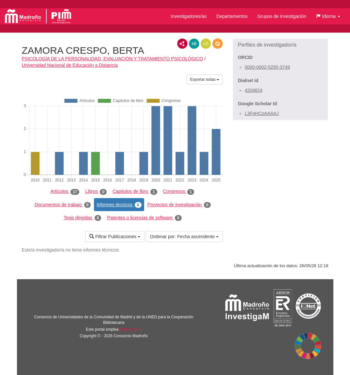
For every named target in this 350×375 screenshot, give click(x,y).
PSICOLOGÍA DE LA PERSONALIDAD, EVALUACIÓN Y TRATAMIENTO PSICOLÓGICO (112, 58)
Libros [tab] (96, 192)
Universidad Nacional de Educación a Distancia (70, 65)
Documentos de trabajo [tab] (63, 205)
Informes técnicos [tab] (119, 205)
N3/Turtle (206, 43)
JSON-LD (194, 43)
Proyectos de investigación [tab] (179, 205)
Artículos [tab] (65, 192)
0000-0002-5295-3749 (267, 67)
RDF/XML (182, 43)
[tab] (280, 45)
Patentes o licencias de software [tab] (144, 218)
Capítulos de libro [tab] (135, 192)
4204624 (254, 90)
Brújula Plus (130, 329)
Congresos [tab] (178, 192)
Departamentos (232, 16)
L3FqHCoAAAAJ (262, 113)
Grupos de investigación (281, 16)
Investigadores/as (189, 16)
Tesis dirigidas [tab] (82, 218)
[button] (328, 16)
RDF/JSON (217, 43)
